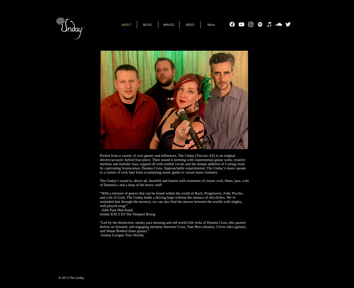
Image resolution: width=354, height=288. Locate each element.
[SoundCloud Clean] (278, 24)
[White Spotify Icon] (260, 24)
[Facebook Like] (179, 278)
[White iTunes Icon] (269, 24)
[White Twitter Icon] (288, 24)
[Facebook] (232, 24)
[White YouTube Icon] (241, 24)
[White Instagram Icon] (250, 24)
